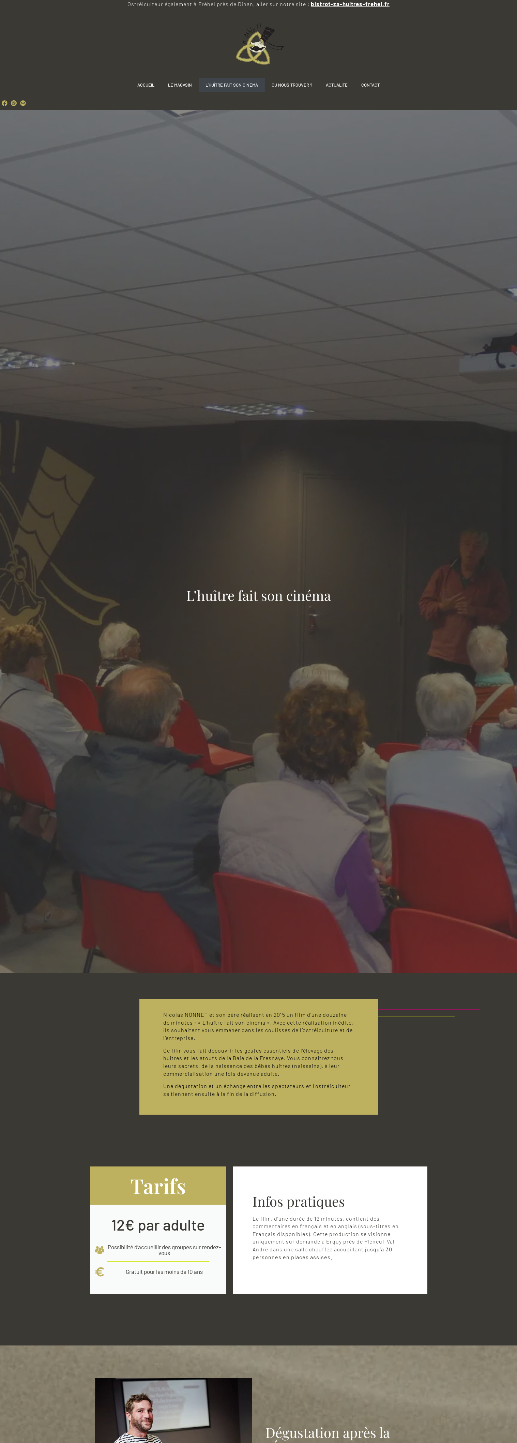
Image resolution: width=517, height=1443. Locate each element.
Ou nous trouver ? (292, 85)
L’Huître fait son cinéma (232, 85)
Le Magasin (180, 85)
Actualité (337, 85)
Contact (370, 85)
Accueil (145, 85)
